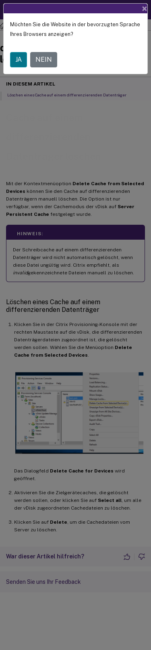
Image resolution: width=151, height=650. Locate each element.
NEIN (43, 59)
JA (18, 59)
